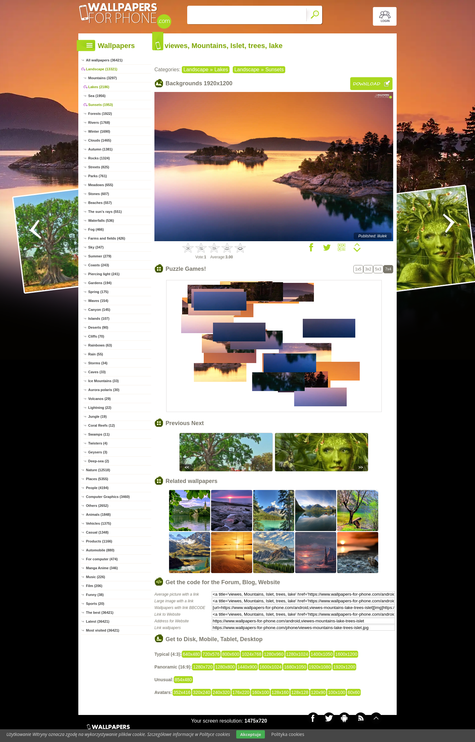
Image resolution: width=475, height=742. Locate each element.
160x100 (260, 692)
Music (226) (95, 577)
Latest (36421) (97, 621)
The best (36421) (99, 612)
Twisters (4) (97, 443)
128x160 (280, 692)
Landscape (195, 69)
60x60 (354, 692)
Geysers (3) (97, 452)
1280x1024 (297, 654)
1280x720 (203, 666)
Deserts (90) (98, 327)
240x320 (221, 692)
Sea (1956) (96, 96)
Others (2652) (97, 506)
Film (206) (94, 586)
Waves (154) (98, 301)
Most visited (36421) (102, 630)
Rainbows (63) (100, 345)
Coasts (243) (98, 265)
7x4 (388, 269)
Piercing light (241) (103, 274)
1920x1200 (344, 666)
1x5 (358, 269)
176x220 (241, 692)
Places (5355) (97, 479)
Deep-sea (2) (98, 461)
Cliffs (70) (96, 336)
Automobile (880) (100, 550)
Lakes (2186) (98, 87)
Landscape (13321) (101, 69)
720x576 (211, 654)
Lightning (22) (99, 408)
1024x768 (251, 654)
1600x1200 (346, 654)
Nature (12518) (98, 470)
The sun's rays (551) (105, 212)
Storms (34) (98, 363)
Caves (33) (97, 372)
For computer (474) (102, 559)
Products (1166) (99, 541)
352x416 (182, 692)
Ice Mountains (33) (103, 381)
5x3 (378, 269)
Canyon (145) (99, 310)
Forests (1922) (100, 114)
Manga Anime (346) (102, 568)
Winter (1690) (99, 131)
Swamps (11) (99, 434)
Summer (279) (99, 256)
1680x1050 (295, 666)
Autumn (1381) (100, 149)
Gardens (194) (99, 283)
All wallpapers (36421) (104, 60)
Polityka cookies (287, 734)
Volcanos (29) (99, 399)
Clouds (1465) (99, 140)
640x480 (191, 654)
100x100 (336, 692)
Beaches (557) (100, 203)
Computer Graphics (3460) (108, 497)
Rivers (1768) (99, 122)
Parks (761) (97, 176)
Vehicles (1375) (98, 523)
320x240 (201, 692)
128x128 (299, 692)
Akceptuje (250, 734)
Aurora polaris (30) (103, 390)
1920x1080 (320, 666)
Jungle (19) (97, 416)
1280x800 (225, 666)
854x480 (183, 679)
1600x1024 (270, 666)
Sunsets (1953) (100, 105)
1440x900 (247, 666)
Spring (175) (98, 292)
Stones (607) (98, 194)
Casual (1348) (97, 532)
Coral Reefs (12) (101, 425)
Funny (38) (95, 595)
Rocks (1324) (99, 158)
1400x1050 (322, 654)
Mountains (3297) (102, 78)
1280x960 (274, 654)
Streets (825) (98, 167)
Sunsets (274, 69)
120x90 (318, 692)
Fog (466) (96, 229)
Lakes (221, 69)
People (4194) (97, 488)
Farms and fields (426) (106, 238)
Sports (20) (95, 604)
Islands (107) (99, 318)
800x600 (230, 654)
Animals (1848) (98, 514)
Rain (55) (95, 354)
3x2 (368, 269)
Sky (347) (95, 247)
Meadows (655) (100, 185)
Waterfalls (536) (101, 220)
